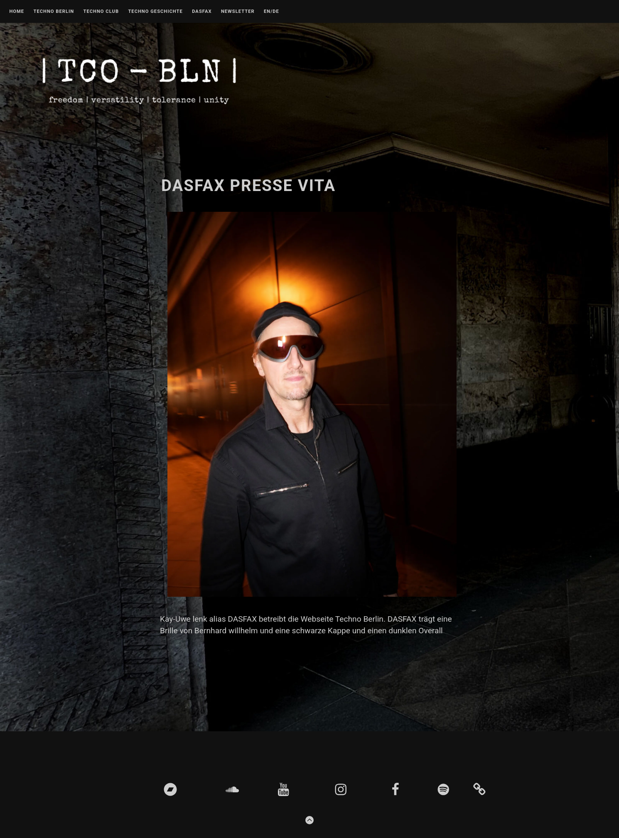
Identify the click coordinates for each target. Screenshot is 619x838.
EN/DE (271, 11)
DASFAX (201, 11)
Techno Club (101, 11)
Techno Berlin (53, 11)
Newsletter (238, 11)
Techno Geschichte (155, 11)
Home (16, 11)
